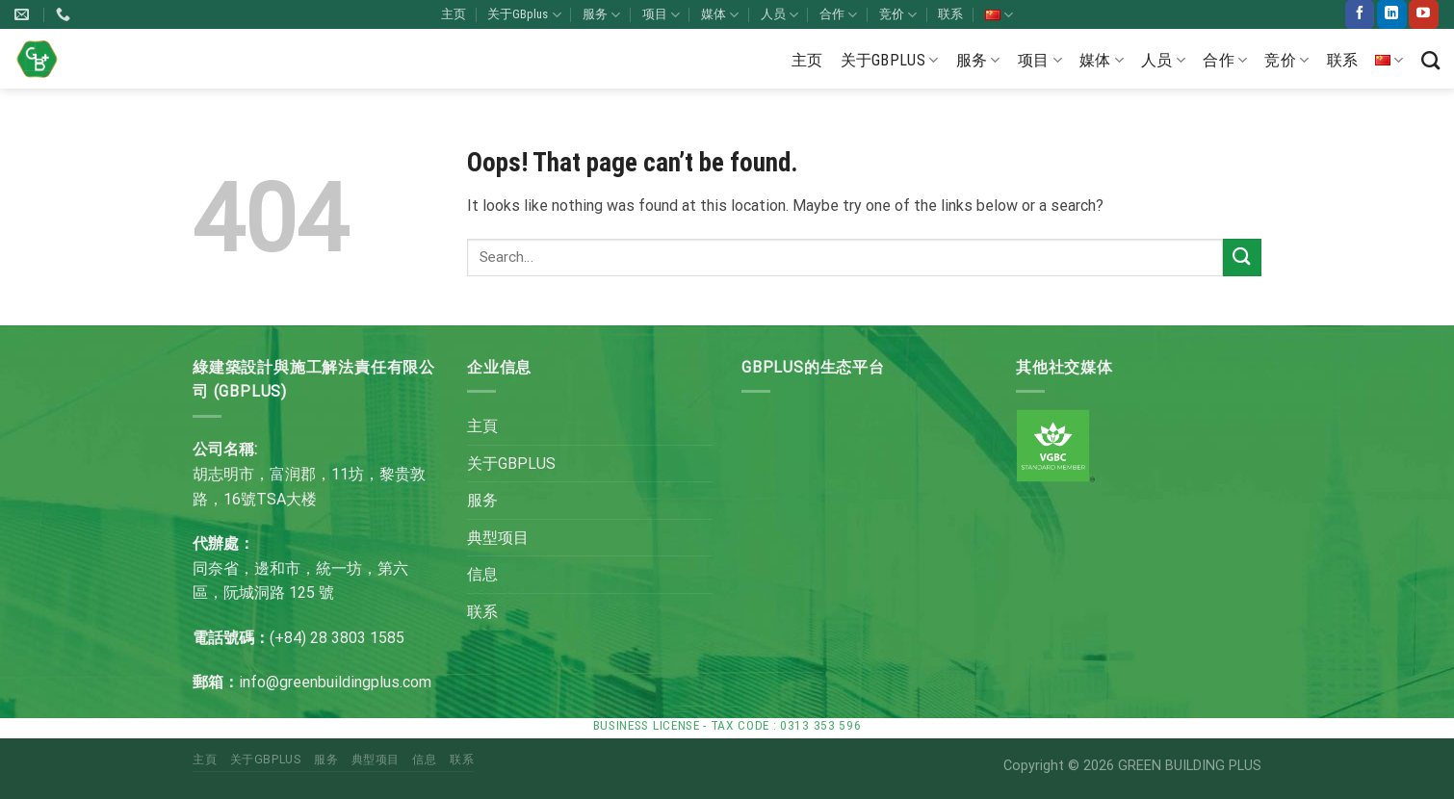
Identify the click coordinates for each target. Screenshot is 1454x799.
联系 (950, 14)
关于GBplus (523, 15)
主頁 (482, 426)
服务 (601, 15)
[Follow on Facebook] (1359, 14)
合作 (838, 15)
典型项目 (498, 537)
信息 (482, 574)
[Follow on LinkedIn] (1391, 14)
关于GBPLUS (511, 463)
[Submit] (1242, 257)
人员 (779, 15)
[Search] (1430, 60)
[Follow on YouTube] (1423, 14)
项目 (661, 15)
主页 (453, 14)
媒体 (720, 15)
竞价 (898, 15)
